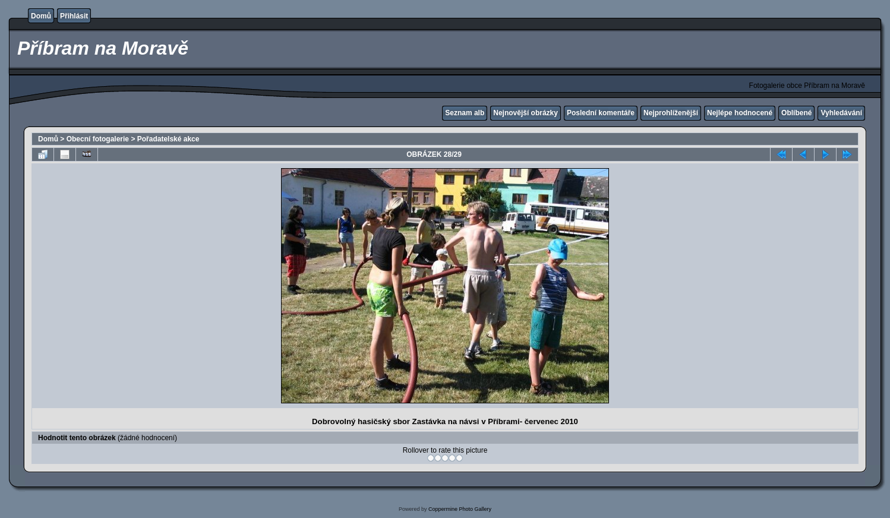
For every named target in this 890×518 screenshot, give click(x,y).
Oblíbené (796, 113)
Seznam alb (464, 113)
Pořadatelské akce (168, 139)
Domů (41, 16)
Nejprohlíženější (670, 113)
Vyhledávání (841, 113)
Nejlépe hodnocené (739, 113)
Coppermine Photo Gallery (459, 509)
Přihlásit (74, 16)
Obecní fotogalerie (98, 139)
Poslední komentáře (601, 113)
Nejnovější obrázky (525, 113)
